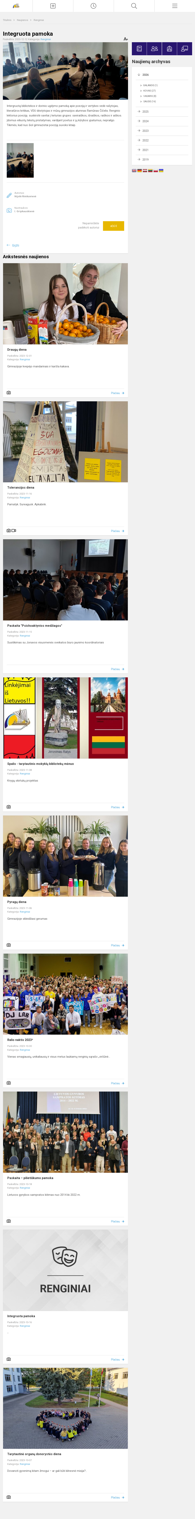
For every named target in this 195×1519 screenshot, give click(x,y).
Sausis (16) (149, 101)
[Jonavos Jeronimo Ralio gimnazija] (16, 5)
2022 (145, 140)
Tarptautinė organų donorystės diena (34, 1454)
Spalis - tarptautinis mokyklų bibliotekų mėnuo (40, 764)
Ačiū (113, 226)
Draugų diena (17, 349)
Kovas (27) (149, 90)
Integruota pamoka (21, 1316)
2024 (145, 121)
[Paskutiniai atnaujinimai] (93, 6)
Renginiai (39, 20)
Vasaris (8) (149, 96)
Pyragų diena (16, 902)
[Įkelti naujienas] (53, 6)
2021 (145, 150)
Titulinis (7, 20)
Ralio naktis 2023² (20, 1040)
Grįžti (15, 245)
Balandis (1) (150, 85)
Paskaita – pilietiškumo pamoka (30, 1178)
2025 (145, 111)
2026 (145, 74)
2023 (145, 130)
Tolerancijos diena (20, 487)
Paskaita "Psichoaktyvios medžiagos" (34, 626)
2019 (145, 159)
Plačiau (115, 393)
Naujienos (23, 20)
